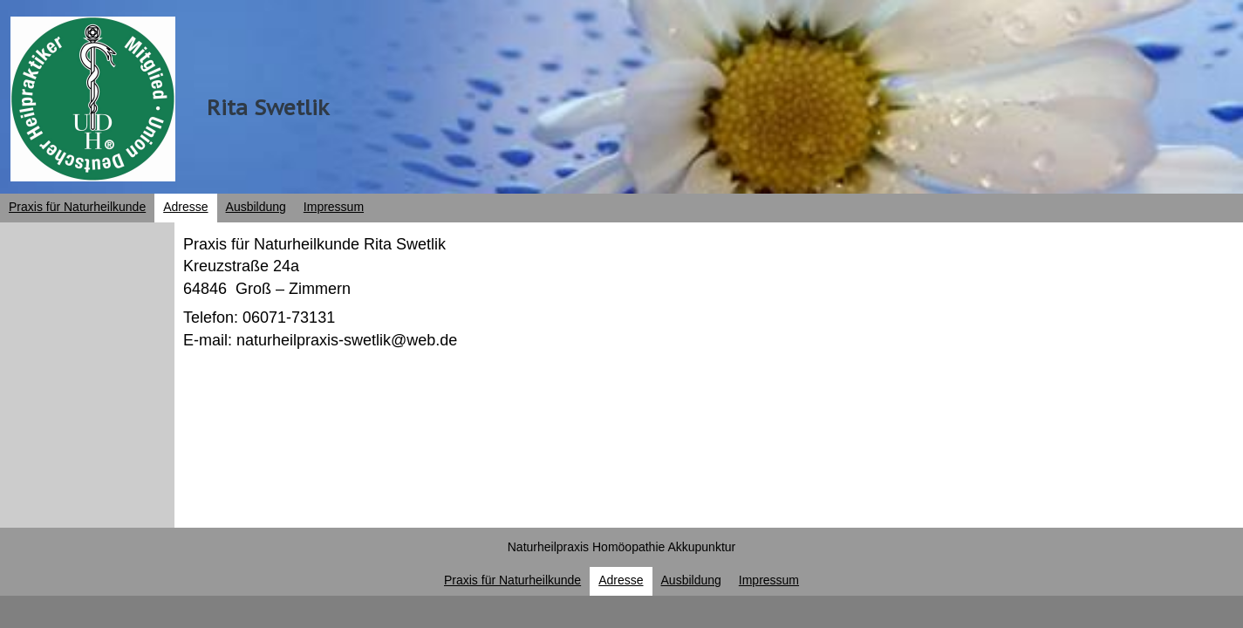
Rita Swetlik (268, 107)
